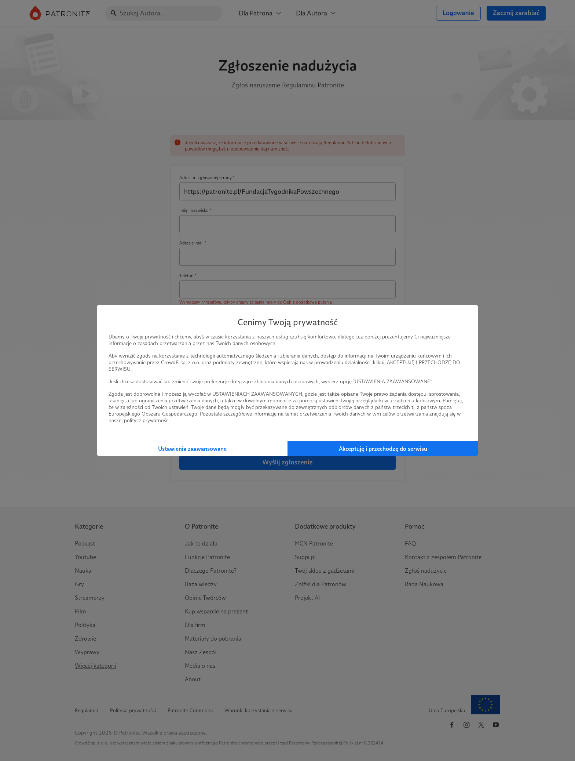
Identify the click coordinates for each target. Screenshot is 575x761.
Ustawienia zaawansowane (192, 449)
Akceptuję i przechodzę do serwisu (383, 449)
